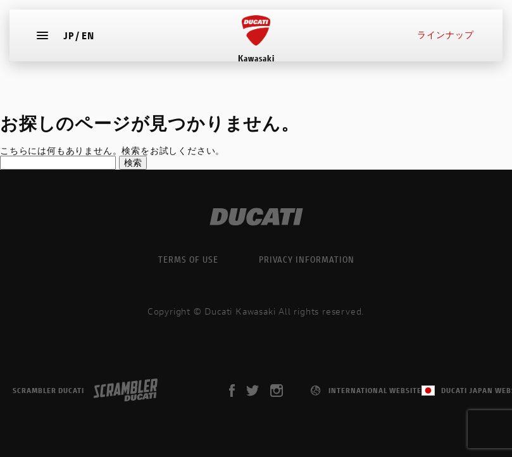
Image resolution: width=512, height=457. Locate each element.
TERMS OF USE (188, 259)
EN (91, 41)
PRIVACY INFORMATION (306, 259)
